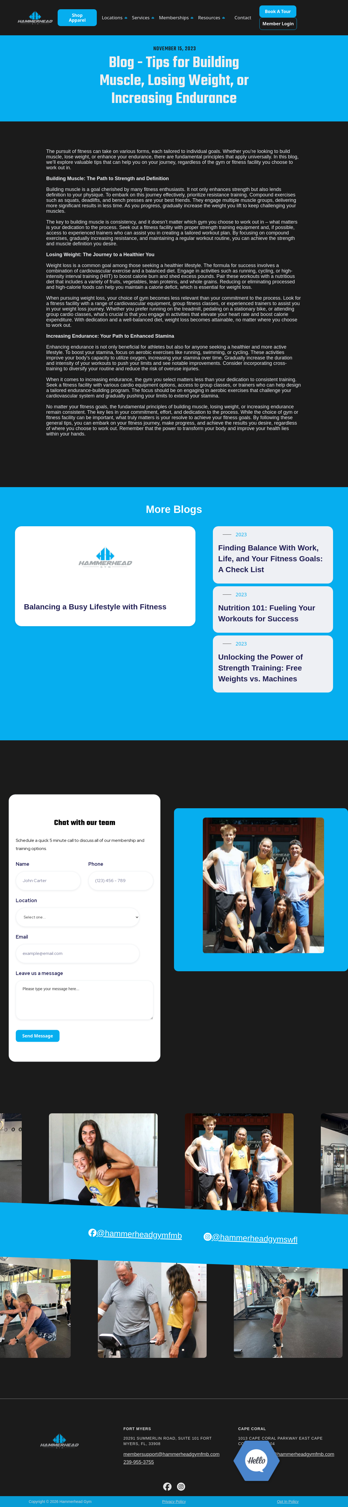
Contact (243, 17)
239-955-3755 (138, 1462)
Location (26, 900)
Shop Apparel (77, 17)
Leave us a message (39, 973)
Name (22, 864)
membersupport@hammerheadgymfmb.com (171, 1454)
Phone (95, 864)
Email (22, 937)
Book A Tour (278, 11)
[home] (35, 17)
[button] (114, 17)
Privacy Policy (174, 1501)
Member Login (278, 24)
